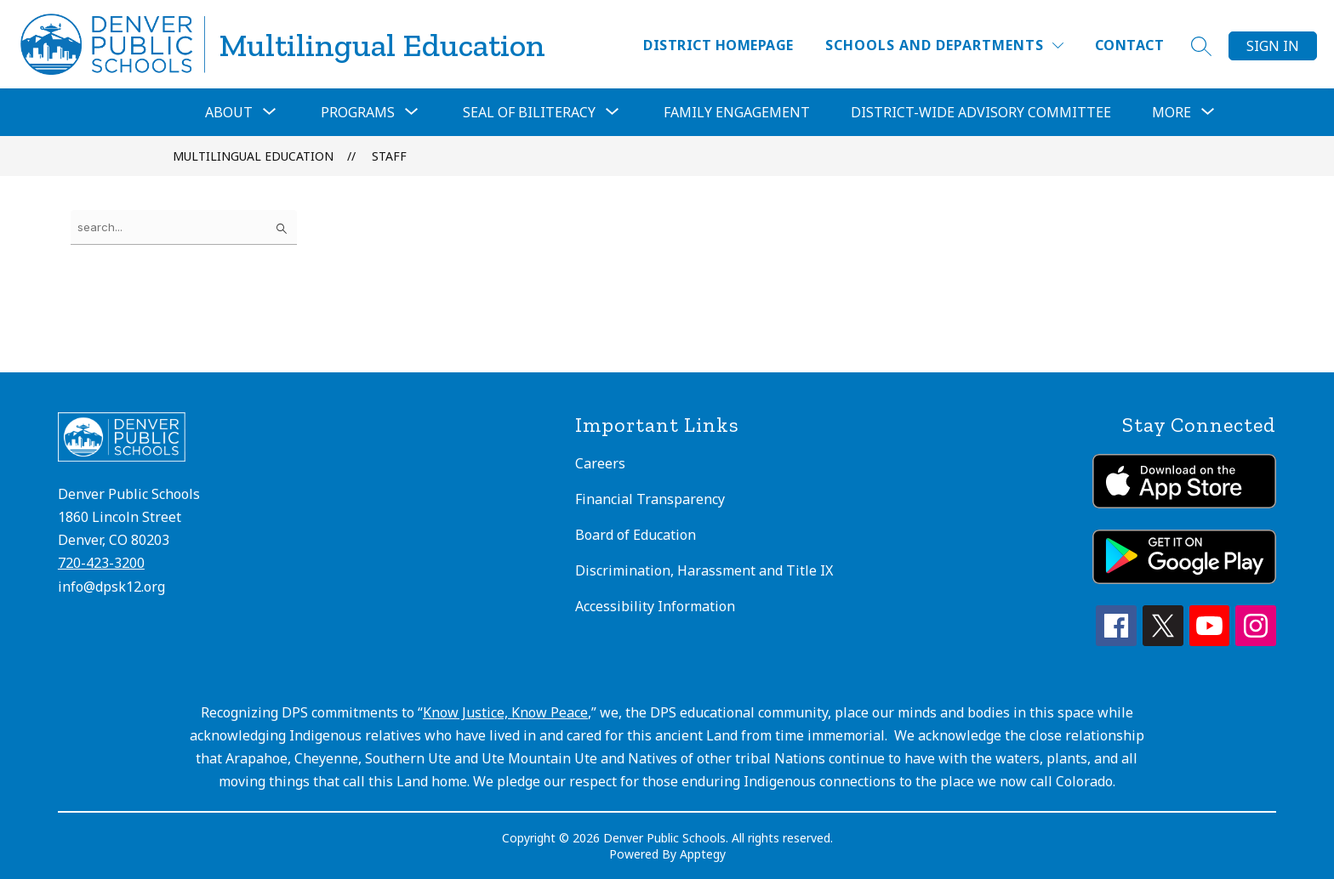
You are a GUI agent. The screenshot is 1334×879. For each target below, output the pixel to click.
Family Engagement (737, 112)
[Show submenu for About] (229, 112)
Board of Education (635, 534)
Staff (389, 156)
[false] (184, 227)
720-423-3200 (101, 562)
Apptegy (703, 854)
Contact (1129, 45)
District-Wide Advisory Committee (981, 112)
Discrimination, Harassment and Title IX (704, 570)
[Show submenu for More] (1171, 112)
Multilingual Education (253, 156)
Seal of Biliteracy (529, 112)
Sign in (1272, 46)
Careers (600, 463)
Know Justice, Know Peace (505, 712)
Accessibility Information (655, 606)
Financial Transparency (650, 499)
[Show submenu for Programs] (358, 112)
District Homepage (718, 45)
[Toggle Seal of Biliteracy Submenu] (612, 112)
